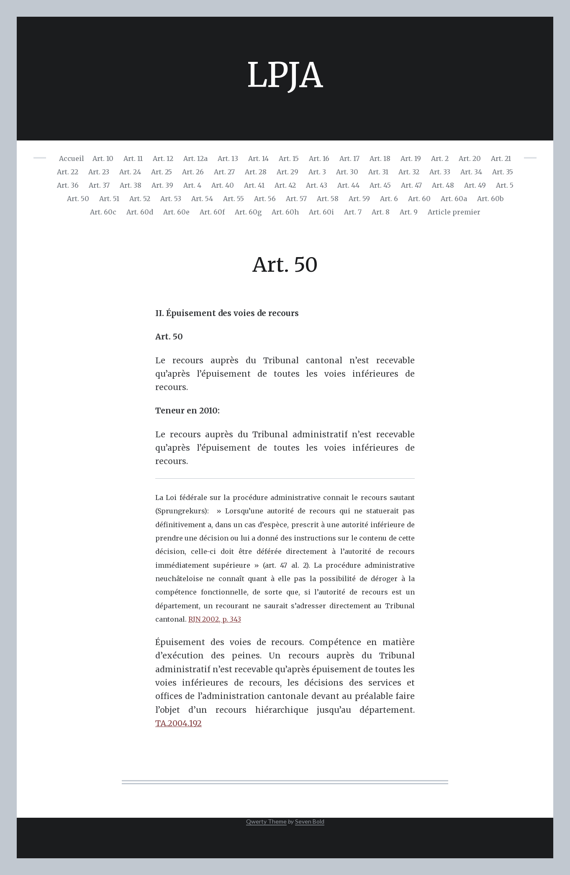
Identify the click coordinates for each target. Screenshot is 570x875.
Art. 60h (285, 212)
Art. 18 (380, 158)
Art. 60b (490, 198)
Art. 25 (161, 172)
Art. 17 (349, 158)
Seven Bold (309, 821)
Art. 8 (381, 212)
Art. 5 (505, 185)
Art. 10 (102, 158)
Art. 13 (228, 158)
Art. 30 (347, 172)
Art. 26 (193, 172)
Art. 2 (440, 158)
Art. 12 (163, 158)
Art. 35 (502, 172)
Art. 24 (130, 172)
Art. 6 (389, 198)
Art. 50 (78, 198)
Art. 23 (98, 172)
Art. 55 (233, 198)
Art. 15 (289, 158)
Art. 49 (475, 185)
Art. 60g (248, 212)
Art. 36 (68, 185)
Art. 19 (411, 158)
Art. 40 (222, 185)
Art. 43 (316, 185)
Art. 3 (317, 172)
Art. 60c (103, 212)
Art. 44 (348, 185)
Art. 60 (419, 198)
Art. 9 (409, 212)
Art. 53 (170, 198)
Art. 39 (162, 185)
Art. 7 (353, 212)
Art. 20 (470, 158)
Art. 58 (328, 198)
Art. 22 (67, 172)
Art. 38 (130, 185)
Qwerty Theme (266, 821)
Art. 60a (454, 198)
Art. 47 (411, 185)
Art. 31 (378, 172)
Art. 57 (296, 198)
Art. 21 (501, 158)
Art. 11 (133, 158)
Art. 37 (99, 185)
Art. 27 (224, 172)
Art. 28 (256, 172)
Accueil (71, 158)
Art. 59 (359, 198)
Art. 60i (321, 212)
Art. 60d (139, 212)
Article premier (454, 212)
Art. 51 (109, 198)
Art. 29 (287, 172)
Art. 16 (319, 158)
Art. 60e (176, 212)
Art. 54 (202, 198)
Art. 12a (195, 158)
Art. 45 (380, 185)
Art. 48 (443, 185)
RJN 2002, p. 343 (214, 619)
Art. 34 (471, 172)
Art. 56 (265, 198)
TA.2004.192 (178, 723)
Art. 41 (254, 185)
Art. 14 (258, 158)
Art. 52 (139, 198)
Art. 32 (408, 172)
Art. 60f (212, 212)
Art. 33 (439, 172)
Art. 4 (192, 185)
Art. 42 (285, 185)
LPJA (285, 75)
